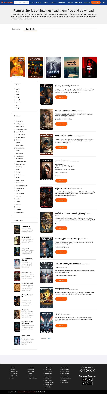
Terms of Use (14, 373)
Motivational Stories (21, 129)
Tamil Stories (65, 380)
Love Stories (19, 153)
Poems (18, 142)
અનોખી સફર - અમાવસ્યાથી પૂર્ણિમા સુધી (71, 213)
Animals (18, 201)
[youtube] (90, 370)
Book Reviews (20, 188)
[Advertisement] (53, 42)
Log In (103, 2)
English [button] (32, 2)
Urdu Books (47, 387)
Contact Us (87, 2)
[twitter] (87, 370)
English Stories (65, 373)
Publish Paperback (32, 378)
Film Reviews (19, 183)
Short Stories (19, 121)
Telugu (18, 108)
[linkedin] (94, 370)
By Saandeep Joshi (77, 188)
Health (17, 169)
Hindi (17, 92)
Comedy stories (20, 137)
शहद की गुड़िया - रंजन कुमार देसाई (67, 239)
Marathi (18, 97)
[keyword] (21, 2)
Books (46, 2)
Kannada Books (49, 384)
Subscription (78, 2)
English (18, 89)
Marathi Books (48, 373)
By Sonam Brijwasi (74, 161)
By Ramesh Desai (83, 239)
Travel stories (19, 145)
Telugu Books (48, 378)
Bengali (18, 100)
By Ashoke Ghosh (73, 289)
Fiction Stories (20, 126)
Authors (30, 373)
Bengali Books (48, 380)
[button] (27, 2)
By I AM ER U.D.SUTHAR (78, 136)
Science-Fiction (20, 193)
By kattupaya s (76, 85)
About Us (38, 2)
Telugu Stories (65, 382)
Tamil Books (48, 376)
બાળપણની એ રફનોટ (63, 136)
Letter (17, 177)
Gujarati (18, 94)
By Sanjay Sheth (67, 314)
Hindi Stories (65, 367)
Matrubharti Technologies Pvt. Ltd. (26, 392)
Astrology (18, 204)
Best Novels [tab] (30, 29)
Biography (18, 172)
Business (18, 196)
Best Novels (31, 369)
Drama (17, 150)
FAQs (12, 378)
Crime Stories (19, 212)
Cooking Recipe (20, 175)
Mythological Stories (21, 185)
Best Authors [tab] (16, 29)
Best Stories (31, 367)
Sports (17, 199)
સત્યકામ (59, 314)
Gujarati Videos (31, 371)
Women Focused (20, 148)
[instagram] (84, 370)
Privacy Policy (14, 371)
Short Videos (31, 376)
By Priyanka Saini (79, 110)
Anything (18, 209)
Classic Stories (20, 132)
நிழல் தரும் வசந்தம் (64, 85)
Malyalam (18, 102)
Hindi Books (48, 369)
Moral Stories (19, 159)
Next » (49, 338)
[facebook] (80, 370)
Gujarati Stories (65, 369)
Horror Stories (20, 180)
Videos (53, 2)
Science (18, 207)
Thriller (18, 191)
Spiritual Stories (20, 124)
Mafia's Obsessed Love (65, 110)
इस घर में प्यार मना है (62, 161)
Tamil (17, 105)
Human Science (20, 164)
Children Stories (20, 134)
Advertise (70, 2)
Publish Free (96, 2)
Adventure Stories (21, 161)
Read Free (61, 97)
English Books (48, 367)
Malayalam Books (49, 382)
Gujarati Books (48, 371)
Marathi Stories (65, 371)
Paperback (61, 2)
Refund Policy (14, 376)
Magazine (18, 140)
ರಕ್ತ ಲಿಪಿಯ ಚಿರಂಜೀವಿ (63, 188)
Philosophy (19, 167)
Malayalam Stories (66, 378)
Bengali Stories (65, 376)
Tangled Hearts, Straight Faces (68, 264)
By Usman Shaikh (86, 264)
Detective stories (20, 156)
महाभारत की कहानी (62, 289)
